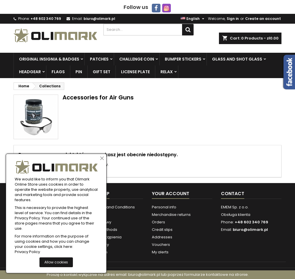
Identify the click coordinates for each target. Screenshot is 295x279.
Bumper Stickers (183, 59)
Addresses (162, 237)
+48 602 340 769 (46, 18)
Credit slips (162, 229)
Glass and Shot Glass (237, 59)
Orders (158, 222)
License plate (135, 72)
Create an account (263, 18)
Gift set (101, 72)
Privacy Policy (27, 252)
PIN (78, 72)
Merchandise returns (171, 214)
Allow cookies (56, 262)
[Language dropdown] (193, 19)
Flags (58, 72)
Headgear (30, 72)
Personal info (164, 207)
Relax (166, 72)
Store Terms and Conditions (109, 207)
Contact (232, 193)
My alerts (160, 252)
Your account (170, 193)
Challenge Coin (136, 59)
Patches (99, 59)
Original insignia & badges (49, 59)
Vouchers (161, 244)
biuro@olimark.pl (99, 18)
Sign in (233, 18)
